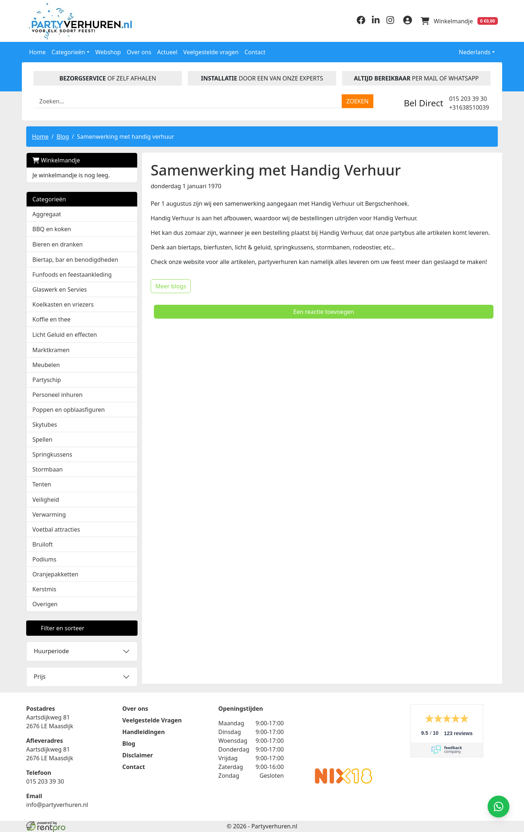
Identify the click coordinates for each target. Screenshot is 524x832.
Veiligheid (45, 500)
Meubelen (46, 365)
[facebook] (361, 22)
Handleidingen (143, 732)
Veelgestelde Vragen (152, 720)
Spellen (42, 439)
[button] (127, 244)
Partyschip (46, 380)
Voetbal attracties (56, 529)
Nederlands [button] (470, 52)
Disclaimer (137, 755)
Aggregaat (46, 214)
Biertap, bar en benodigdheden (75, 260)
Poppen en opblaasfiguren (68, 410)
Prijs (39, 677)
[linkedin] (375, 22)
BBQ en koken (51, 229)
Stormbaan (47, 469)
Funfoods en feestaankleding (72, 275)
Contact (255, 52)
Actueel (167, 52)
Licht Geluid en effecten (64, 335)
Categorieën (49, 199)
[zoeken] (357, 101)
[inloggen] (407, 21)
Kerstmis (44, 589)
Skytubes (44, 425)
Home (37, 52)
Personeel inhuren (57, 395)
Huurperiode (51, 651)
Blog (62, 137)
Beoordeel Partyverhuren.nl (343, 733)
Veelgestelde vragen (211, 52)
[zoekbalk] (188, 101)
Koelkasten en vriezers (63, 304)
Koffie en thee (51, 319)
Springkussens (52, 454)
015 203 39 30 (468, 99)
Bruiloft (42, 544)
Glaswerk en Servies (59, 289)
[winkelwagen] (459, 21)
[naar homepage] (82, 21)
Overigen (44, 604)
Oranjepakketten (55, 574)
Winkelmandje (56, 160)
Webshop (108, 52)
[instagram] (390, 22)
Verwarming (49, 514)
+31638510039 (469, 107)
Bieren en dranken (57, 244)
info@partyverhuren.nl (57, 805)
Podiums (44, 559)
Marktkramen (51, 350)
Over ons (139, 52)
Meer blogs (170, 286)
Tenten (41, 484)
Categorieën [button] (68, 52)
